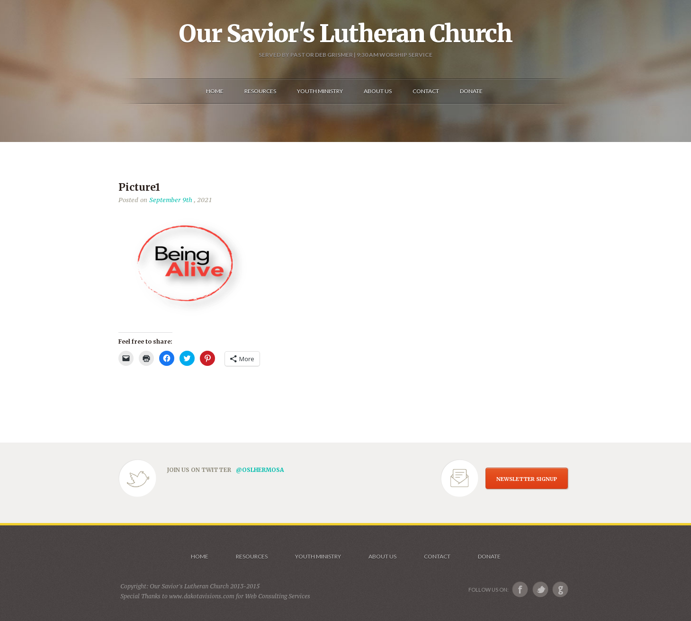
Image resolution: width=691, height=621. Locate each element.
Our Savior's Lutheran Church (345, 33)
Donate (489, 556)
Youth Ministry (318, 556)
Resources (252, 556)
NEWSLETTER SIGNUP (526, 479)
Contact (437, 556)
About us (382, 556)
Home (199, 556)
